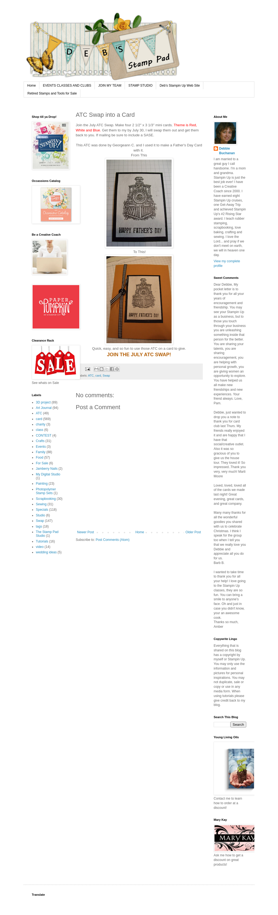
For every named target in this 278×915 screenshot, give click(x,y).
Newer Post (85, 532)
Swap (106, 375)
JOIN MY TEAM (109, 85)
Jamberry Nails (47, 469)
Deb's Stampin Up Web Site (180, 85)
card (98, 375)
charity (40, 424)
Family (40, 452)
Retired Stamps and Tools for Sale (52, 93)
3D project (43, 402)
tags (39, 526)
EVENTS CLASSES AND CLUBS (67, 85)
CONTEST (43, 435)
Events (41, 447)
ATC (91, 375)
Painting (42, 483)
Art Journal (44, 408)
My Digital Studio (48, 474)
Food (39, 457)
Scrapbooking (46, 499)
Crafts (40, 441)
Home (31, 85)
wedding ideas (46, 552)
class (39, 430)
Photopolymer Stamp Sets (46, 491)
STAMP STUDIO (140, 85)
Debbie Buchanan (227, 151)
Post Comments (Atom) (112, 540)
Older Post (193, 532)
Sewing (41, 504)
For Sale (42, 463)
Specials (42, 510)
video (40, 547)
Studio (40, 515)
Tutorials (42, 541)
